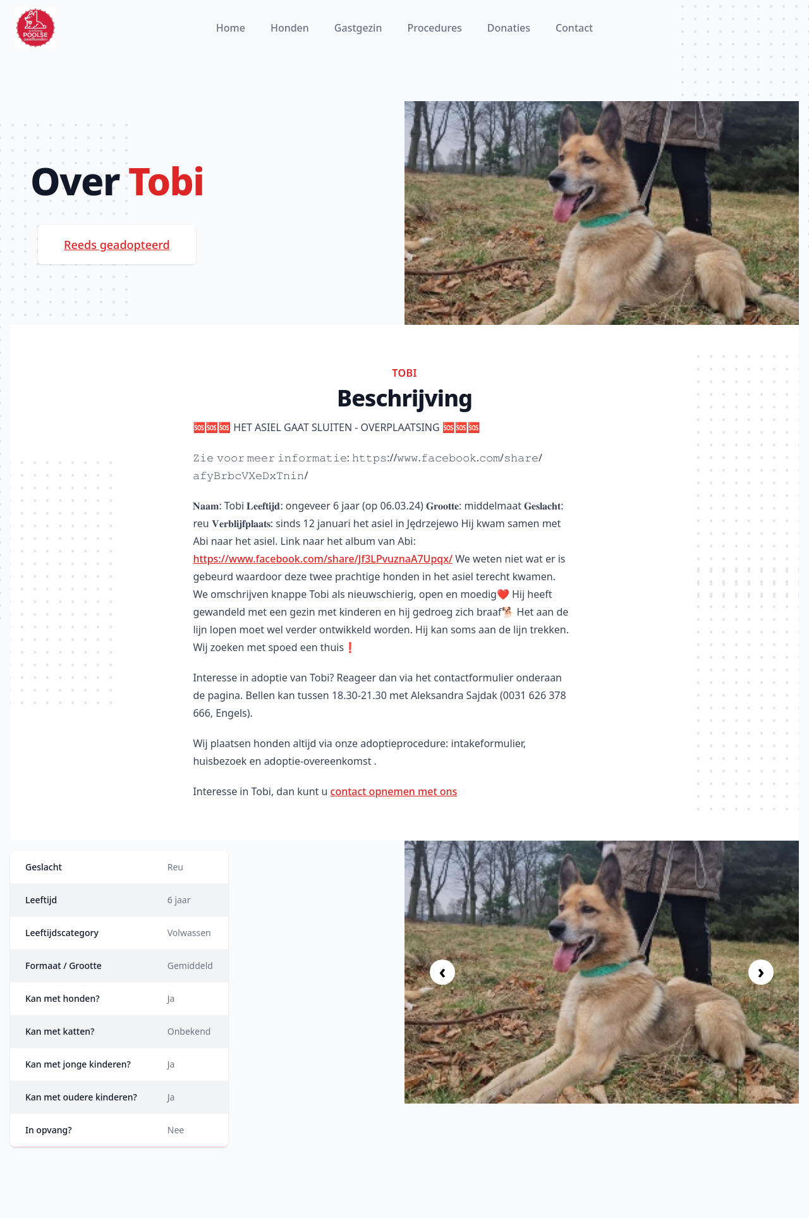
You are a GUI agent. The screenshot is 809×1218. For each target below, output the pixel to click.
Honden (290, 28)
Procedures (434, 28)
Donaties (508, 28)
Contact (574, 28)
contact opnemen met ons (394, 791)
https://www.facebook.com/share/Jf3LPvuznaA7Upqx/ (323, 559)
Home (230, 28)
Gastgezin (358, 28)
